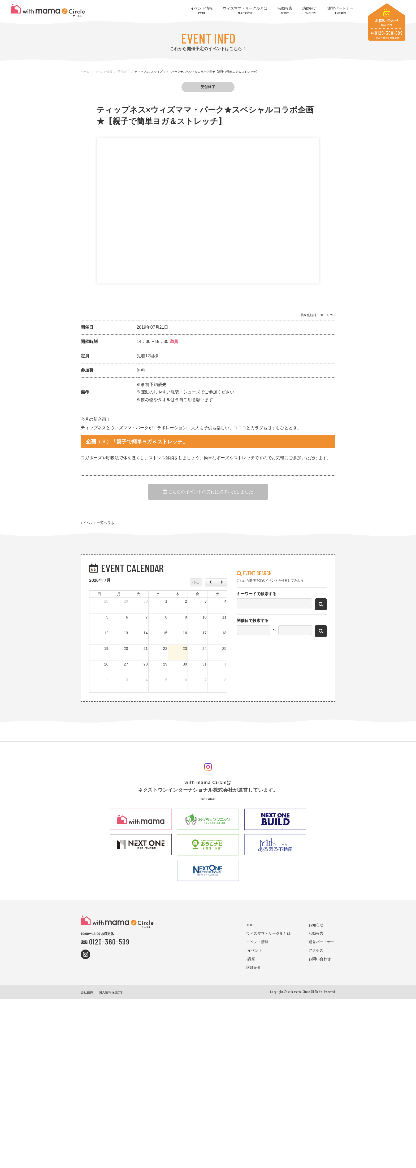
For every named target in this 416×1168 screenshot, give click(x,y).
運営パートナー (340, 10)
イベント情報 (201, 10)
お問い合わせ (320, 959)
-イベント (254, 950)
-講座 (250, 959)
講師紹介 (309, 10)
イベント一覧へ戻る (97, 523)
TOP (250, 925)
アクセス (316, 950)
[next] (221, 582)
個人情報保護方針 (111, 992)
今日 (196, 582)
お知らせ (316, 925)
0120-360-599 (109, 941)
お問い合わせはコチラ (386, 22)
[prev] (210, 582)
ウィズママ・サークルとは (245, 10)
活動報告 (285, 10)
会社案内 (87, 992)
